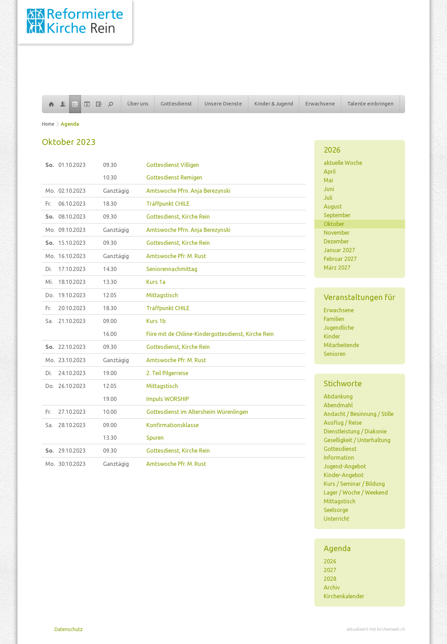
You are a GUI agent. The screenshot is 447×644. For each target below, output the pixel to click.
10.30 (110, 177)
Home (48, 124)
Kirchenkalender (344, 596)
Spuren (155, 437)
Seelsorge (336, 510)
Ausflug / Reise (343, 422)
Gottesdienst (176, 104)
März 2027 (337, 267)
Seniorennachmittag (171, 269)
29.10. (72, 450)
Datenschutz (68, 629)
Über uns (137, 104)
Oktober (334, 224)
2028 (330, 578)
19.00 (110, 373)
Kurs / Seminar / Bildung (354, 483)
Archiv (332, 587)
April (330, 171)
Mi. (49, 282)
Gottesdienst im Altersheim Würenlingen (197, 412)
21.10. (72, 321)
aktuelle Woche (343, 163)
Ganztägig (116, 191)
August (333, 206)
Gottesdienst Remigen (174, 177)
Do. (49, 295)
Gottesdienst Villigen (172, 165)
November (337, 232)
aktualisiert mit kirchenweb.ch (375, 629)
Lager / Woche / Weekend (356, 492)
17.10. (72, 269)
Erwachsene (320, 104)
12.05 (110, 295)
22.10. (72, 347)
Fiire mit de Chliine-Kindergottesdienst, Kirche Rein (210, 334)
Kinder (332, 336)
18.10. (72, 282)
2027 (330, 570)
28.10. (72, 425)
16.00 (110, 334)
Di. (48, 269)
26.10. (72, 386)
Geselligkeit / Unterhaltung (357, 440)
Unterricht (336, 518)
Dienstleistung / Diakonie (355, 431)
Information (339, 457)
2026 (330, 561)
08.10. (72, 216)
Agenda (70, 124)
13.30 (110, 282)
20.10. (72, 308)
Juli (328, 197)
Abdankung (338, 396)
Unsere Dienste (223, 104)
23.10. (72, 360)
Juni (329, 189)
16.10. (72, 256)
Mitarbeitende (341, 345)
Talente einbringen (370, 104)
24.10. (72, 373)
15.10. (72, 243)
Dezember (336, 241)
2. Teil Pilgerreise (167, 373)
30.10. (72, 464)
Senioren (335, 354)
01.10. (72, 165)
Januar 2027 (339, 250)
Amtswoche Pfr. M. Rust (176, 256)
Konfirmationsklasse (172, 425)
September (337, 215)
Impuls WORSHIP (167, 399)
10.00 (110, 412)
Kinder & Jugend (273, 104)
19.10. (72, 295)
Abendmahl (338, 405)
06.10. (72, 203)
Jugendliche (339, 327)
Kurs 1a (156, 282)
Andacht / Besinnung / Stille (359, 414)
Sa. (49, 321)
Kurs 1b (156, 321)
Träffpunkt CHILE (168, 203)
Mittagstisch (340, 501)
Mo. (50, 191)
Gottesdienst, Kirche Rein (178, 216)
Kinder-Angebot (344, 475)
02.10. (72, 191)
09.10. (72, 230)
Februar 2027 (340, 259)
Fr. (48, 203)
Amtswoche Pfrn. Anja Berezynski (188, 191)
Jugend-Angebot (345, 466)
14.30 (110, 269)
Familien (334, 319)
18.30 (110, 203)
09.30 (110, 165)
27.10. (72, 412)
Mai (328, 180)
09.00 (110, 321)
